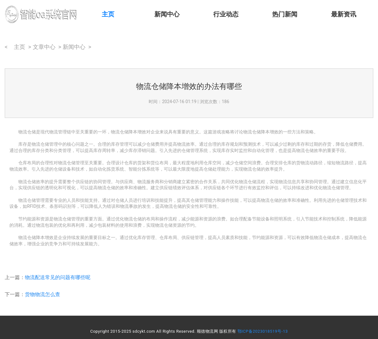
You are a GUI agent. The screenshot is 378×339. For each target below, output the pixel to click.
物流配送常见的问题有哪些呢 (57, 277)
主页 (108, 14)
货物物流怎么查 (42, 294)
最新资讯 (343, 14)
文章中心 (44, 47)
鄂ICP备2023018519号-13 (263, 331)
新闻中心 (167, 14)
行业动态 (225, 14)
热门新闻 (284, 14)
